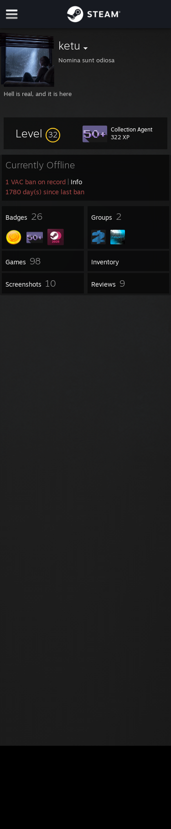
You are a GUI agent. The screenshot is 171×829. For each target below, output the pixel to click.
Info (76, 182)
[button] (38, 133)
